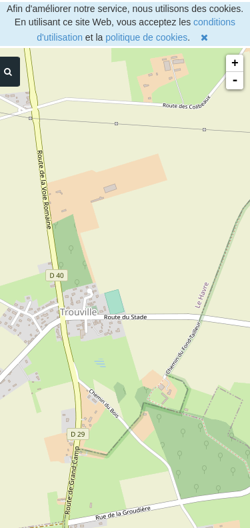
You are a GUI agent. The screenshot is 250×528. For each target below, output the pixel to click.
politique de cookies (146, 37)
